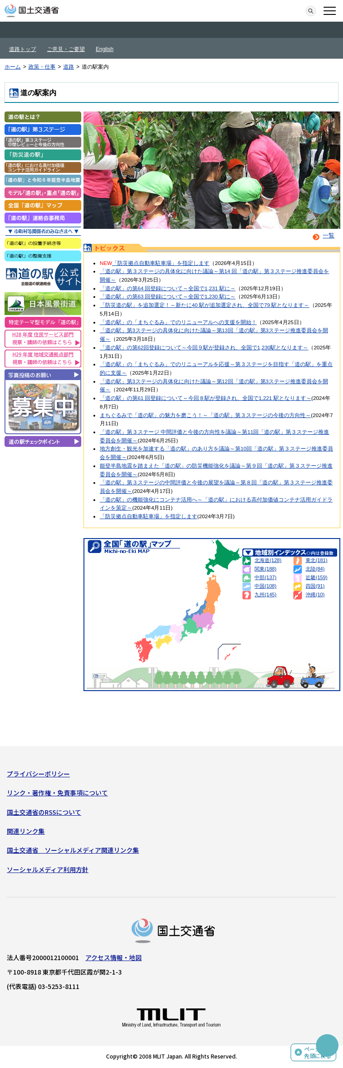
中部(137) (265, 577)
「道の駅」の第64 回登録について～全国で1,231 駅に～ (168, 288)
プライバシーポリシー (38, 773)
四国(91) (315, 586)
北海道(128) (268, 560)
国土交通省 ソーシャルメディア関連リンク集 (73, 849)
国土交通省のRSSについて (44, 812)
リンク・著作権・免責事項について (57, 792)
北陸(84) (315, 568)
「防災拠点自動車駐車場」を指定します (160, 263)
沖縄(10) (315, 594)
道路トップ (22, 49)
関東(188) (265, 568)
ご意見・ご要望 (66, 49)
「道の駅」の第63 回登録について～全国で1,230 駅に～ (168, 296)
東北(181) (316, 560)
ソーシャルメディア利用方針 (47, 869)
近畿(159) (316, 577)
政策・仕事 (42, 67)
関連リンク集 (26, 831)
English (104, 49)
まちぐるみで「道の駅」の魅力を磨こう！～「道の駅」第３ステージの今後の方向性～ (205, 415)
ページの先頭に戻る (317, 1052)
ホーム (13, 67)
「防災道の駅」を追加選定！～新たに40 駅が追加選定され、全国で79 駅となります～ (205, 305)
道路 (68, 67)
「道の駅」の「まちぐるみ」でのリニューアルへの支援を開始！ (178, 322)
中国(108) (265, 586)
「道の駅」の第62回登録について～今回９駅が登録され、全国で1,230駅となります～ (204, 347)
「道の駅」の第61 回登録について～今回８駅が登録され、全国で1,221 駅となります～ (205, 398)
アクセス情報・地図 (113, 957)
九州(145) (265, 594)
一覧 (321, 235)
